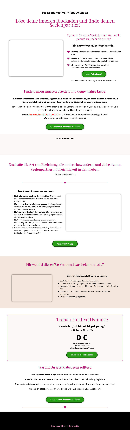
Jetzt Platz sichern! (94, 74)
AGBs (76, 426)
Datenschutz (67, 426)
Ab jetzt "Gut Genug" (65, 244)
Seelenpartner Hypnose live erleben (65, 127)
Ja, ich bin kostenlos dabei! (82, 355)
